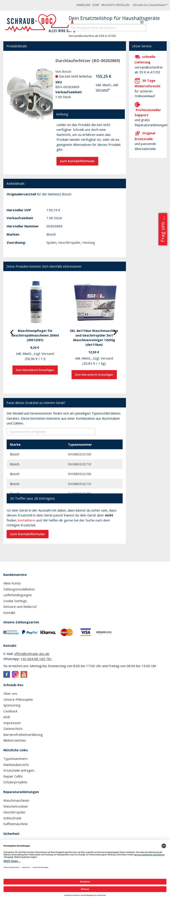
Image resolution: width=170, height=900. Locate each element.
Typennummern (15, 758)
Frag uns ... (162, 229)
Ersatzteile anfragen (18, 770)
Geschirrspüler (69, 242)
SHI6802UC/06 (79, 454)
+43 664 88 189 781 (36, 658)
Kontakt (9, 612)
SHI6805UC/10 (79, 483)
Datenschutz (13, 728)
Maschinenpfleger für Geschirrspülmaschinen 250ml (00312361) (35, 335)
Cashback (10, 711)
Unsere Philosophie (18, 699)
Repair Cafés (13, 776)
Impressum (12, 723)
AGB (6, 717)
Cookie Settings (15, 601)
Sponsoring (11, 705)
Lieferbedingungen (17, 595)
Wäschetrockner (15, 806)
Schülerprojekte (15, 782)
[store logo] (42, 23)
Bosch (66, 71)
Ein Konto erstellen (115, 5)
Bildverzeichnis (14, 740)
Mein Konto (12, 583)
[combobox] (107, 27)
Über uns (10, 693)
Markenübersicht (16, 764)
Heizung (88, 242)
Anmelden (83, 5)
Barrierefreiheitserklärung (23, 734)
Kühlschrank (12, 818)
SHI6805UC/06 (79, 474)
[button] (150, 5)
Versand (102, 90)
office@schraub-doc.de (31, 653)
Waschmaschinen (16, 800)
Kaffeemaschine (15, 824)
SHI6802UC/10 (79, 464)
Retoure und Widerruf (20, 606)
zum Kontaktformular (77, 161)
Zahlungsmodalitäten (19, 589)
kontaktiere (26, 520)
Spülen (51, 242)
